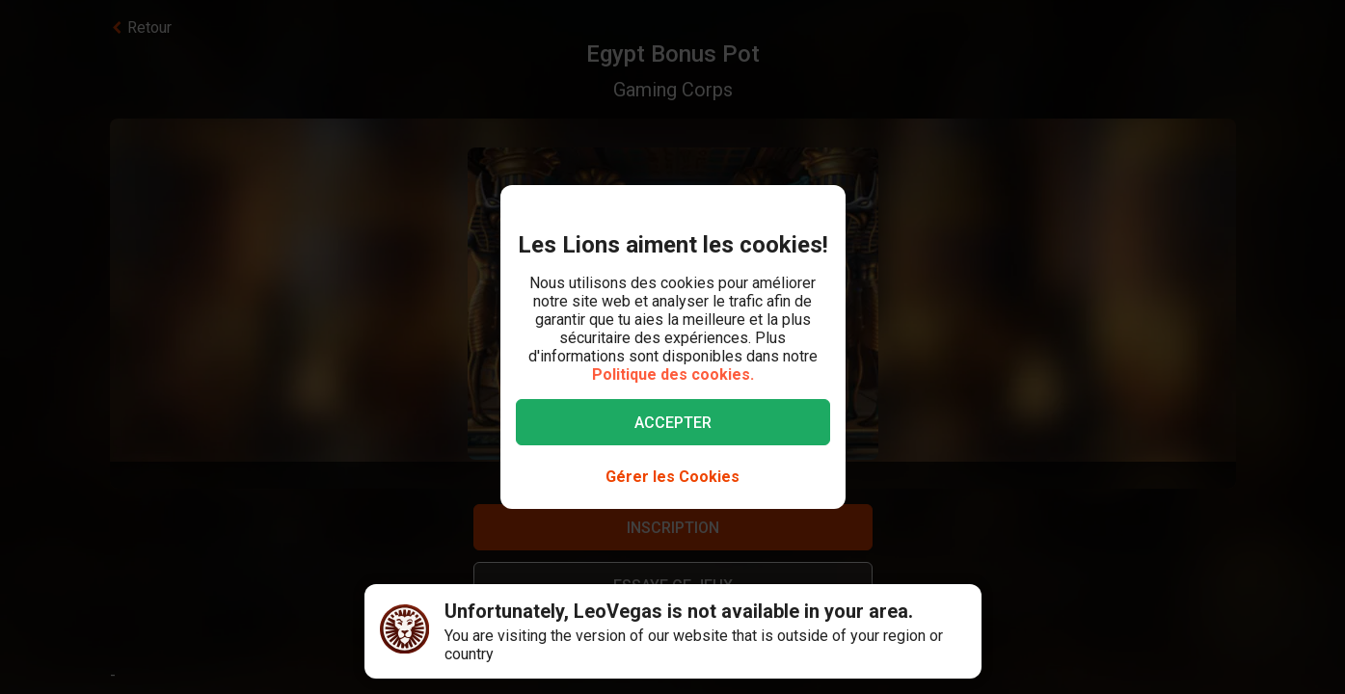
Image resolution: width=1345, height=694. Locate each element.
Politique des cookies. (673, 374)
